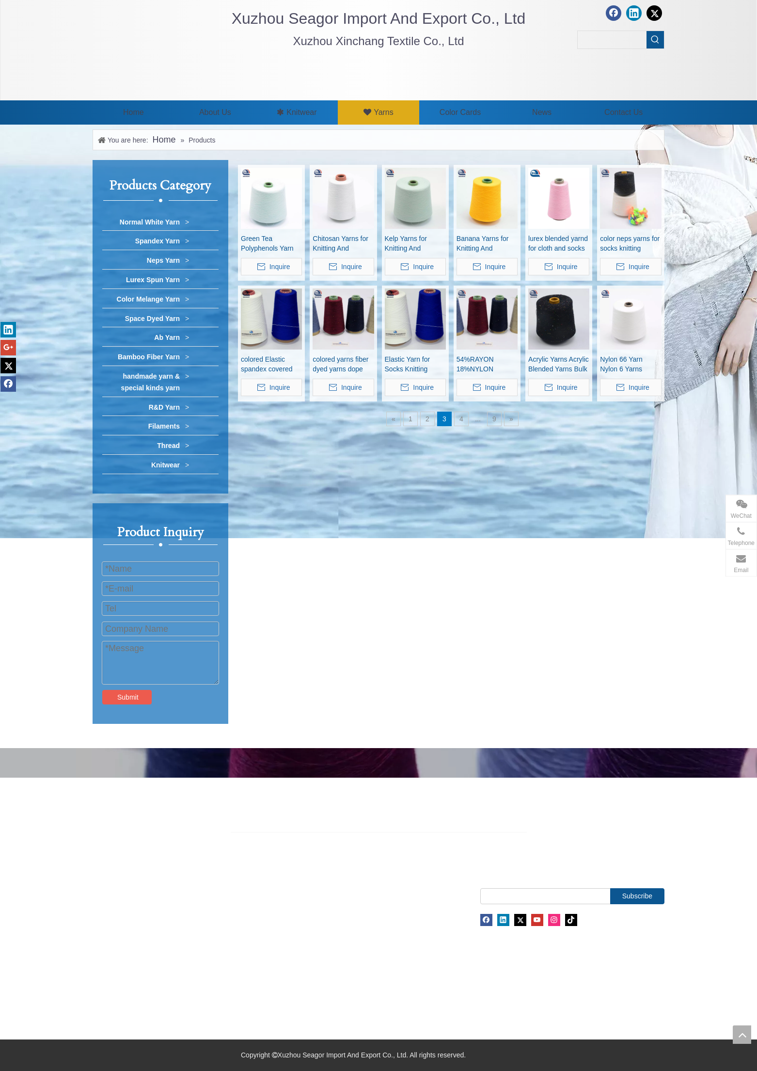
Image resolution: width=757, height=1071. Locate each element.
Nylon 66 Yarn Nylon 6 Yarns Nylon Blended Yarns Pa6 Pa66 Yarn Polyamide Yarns (624, 364)
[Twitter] (520, 920)
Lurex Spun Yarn (153, 280)
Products (106, 909)
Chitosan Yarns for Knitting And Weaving (340, 244)
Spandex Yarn (157, 241)
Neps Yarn (163, 260)
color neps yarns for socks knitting (630, 243)
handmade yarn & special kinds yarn (150, 382)
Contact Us (109, 954)
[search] (555, 896)
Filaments (164, 426)
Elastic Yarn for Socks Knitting (407, 364)
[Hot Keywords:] (655, 39)
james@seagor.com (374, 901)
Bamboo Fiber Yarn (149, 357)
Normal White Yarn (150, 222)
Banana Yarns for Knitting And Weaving (483, 244)
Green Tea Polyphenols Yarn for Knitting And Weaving (267, 244)
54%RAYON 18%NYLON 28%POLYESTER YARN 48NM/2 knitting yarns (483, 364)
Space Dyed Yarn (152, 318)
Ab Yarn (167, 337)
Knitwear (165, 465)
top (742, 1034)
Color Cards (111, 924)
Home (101, 879)
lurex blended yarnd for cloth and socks (558, 243)
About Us (107, 894)
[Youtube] (537, 920)
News (101, 939)
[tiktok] (571, 920)
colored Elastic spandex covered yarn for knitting (267, 364)
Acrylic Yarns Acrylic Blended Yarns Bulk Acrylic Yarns (558, 364)
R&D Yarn (164, 407)
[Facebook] (486, 920)
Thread (168, 445)
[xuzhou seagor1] (252, 73)
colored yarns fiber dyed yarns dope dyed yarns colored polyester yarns (341, 364)
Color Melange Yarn (148, 299)
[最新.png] (129, 46)
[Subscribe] (637, 896)
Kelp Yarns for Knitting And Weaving (406, 244)
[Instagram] (554, 920)
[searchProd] (612, 39)
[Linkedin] (503, 920)
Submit (128, 697)
